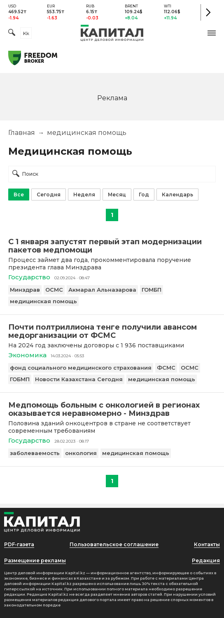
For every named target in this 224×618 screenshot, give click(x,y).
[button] (212, 33)
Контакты (207, 544)
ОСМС (54, 289)
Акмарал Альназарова (102, 289)
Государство (29, 277)
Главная (21, 133)
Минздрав (25, 289)
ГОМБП (151, 289)
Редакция (206, 560)
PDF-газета (19, 544)
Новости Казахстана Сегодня (79, 379)
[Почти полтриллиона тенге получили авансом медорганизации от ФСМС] (112, 331)
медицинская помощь (43, 301)
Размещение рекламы (35, 560)
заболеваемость (35, 453)
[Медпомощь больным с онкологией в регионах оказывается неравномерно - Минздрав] (112, 409)
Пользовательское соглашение (114, 544)
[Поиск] (11, 33)
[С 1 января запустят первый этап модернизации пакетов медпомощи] (112, 246)
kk (26, 33)
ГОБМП (20, 379)
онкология (81, 453)
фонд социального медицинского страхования (81, 367)
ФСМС (166, 367)
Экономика (27, 355)
